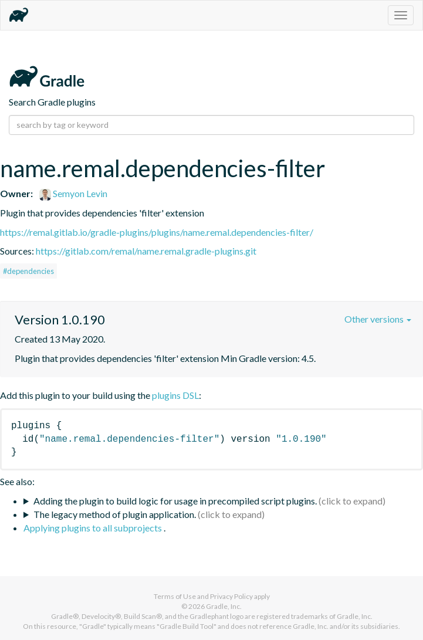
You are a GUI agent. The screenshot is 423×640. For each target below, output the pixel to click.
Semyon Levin (73, 193)
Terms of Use (175, 596)
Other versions (377, 318)
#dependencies (28, 271)
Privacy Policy (231, 596)
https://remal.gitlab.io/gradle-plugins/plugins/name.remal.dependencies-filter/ (156, 232)
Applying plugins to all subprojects (93, 527)
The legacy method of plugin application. (114, 514)
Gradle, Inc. (224, 606)
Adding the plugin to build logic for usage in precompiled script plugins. (175, 500)
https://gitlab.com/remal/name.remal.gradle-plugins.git (146, 250)
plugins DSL (175, 395)
